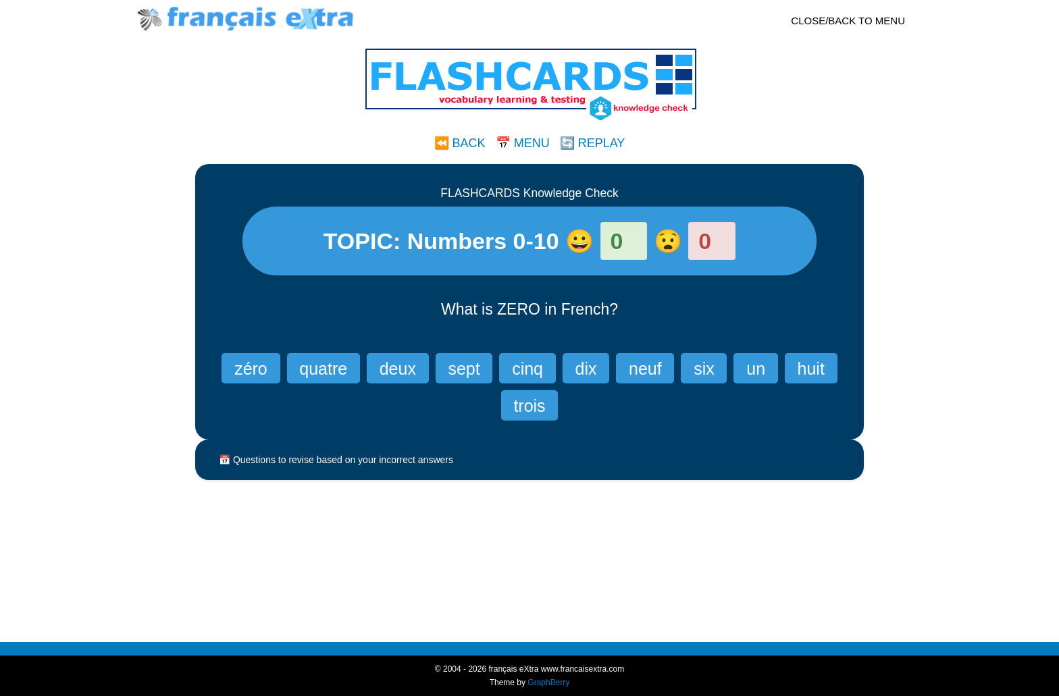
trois (529, 405)
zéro (250, 368)
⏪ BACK (460, 143)
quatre (323, 368)
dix (586, 368)
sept (464, 368)
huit (811, 368)
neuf (645, 368)
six (704, 368)
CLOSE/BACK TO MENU (848, 20)
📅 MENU (523, 143)
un (755, 368)
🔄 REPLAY (592, 143)
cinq (527, 368)
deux (398, 368)
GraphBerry (548, 682)
